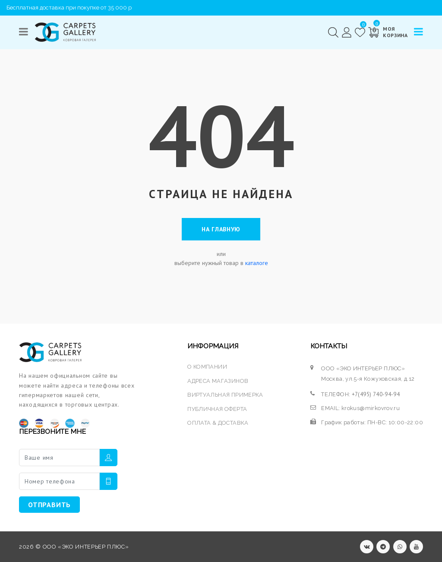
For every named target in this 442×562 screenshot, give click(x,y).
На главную (221, 229)
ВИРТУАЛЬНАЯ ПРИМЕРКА (225, 395)
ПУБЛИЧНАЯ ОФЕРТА (217, 409)
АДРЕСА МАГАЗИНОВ (217, 381)
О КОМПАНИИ (207, 366)
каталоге (256, 263)
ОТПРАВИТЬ (49, 504)
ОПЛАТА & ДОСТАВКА (218, 423)
